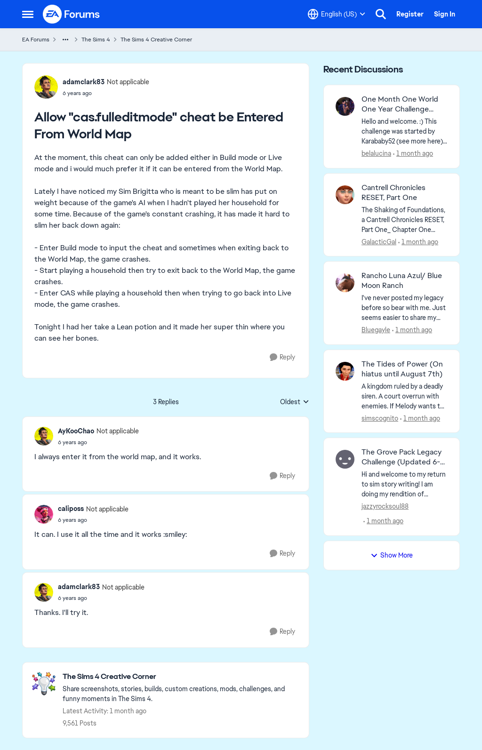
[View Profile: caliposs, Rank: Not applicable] (43, 514)
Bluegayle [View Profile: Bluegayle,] (376, 330)
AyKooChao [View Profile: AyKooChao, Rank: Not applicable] (76, 431)
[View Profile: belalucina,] (345, 106)
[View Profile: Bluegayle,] (345, 282)
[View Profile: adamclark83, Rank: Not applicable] (46, 87)
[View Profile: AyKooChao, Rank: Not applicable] (43, 436)
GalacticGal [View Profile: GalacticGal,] (379, 241)
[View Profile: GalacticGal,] (345, 194)
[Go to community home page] (71, 14)
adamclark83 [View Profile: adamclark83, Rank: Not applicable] (83, 82)
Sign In (444, 14)
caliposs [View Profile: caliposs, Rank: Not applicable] (71, 508)
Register (410, 14)
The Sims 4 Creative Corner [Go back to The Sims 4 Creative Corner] (156, 39)
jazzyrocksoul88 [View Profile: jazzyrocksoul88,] (385, 506)
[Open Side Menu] (27, 14)
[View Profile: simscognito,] (345, 371)
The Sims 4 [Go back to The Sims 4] (95, 39)
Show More (391, 555)
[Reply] (282, 357)
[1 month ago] (413, 154)
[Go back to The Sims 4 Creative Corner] (181, 677)
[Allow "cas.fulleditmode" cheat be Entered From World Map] (98, 442)
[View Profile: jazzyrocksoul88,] (345, 459)
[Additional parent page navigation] (65, 39)
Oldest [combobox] (294, 402)
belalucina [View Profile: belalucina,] (376, 153)
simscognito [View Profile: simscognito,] (380, 418)
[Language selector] (337, 14)
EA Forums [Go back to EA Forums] (35, 39)
